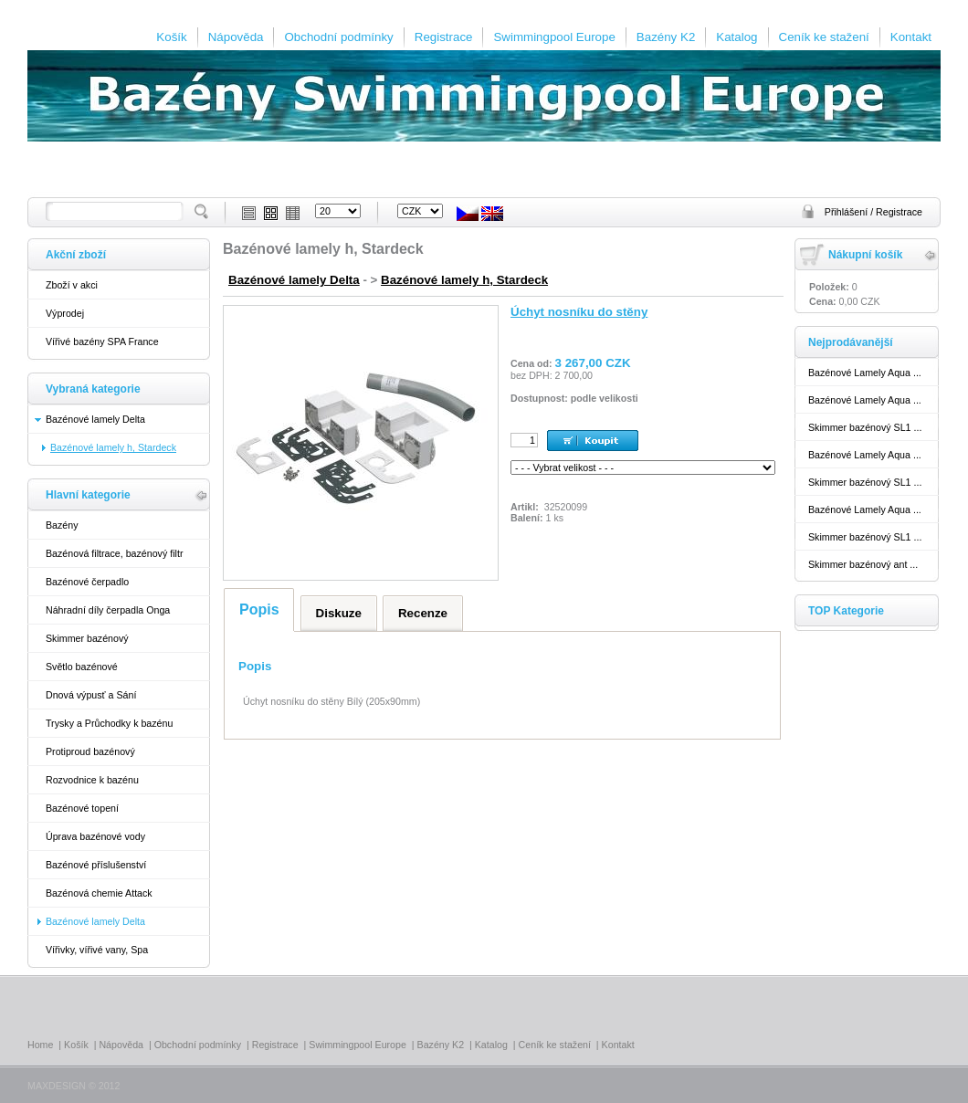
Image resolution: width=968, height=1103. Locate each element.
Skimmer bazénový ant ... (863, 564)
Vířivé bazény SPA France (102, 341)
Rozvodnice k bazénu (92, 779)
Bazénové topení (82, 808)
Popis (259, 609)
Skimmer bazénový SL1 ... (864, 427)
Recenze (422, 613)
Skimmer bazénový (87, 638)
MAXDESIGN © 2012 (73, 1085)
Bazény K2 (666, 37)
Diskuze (339, 613)
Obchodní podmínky (338, 37)
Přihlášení (847, 211)
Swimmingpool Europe (554, 37)
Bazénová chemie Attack (99, 893)
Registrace (444, 37)
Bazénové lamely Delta (95, 419)
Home (40, 1044)
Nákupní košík (865, 254)
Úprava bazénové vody (95, 836)
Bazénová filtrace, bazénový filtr (114, 553)
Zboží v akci (72, 284)
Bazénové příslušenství (96, 864)
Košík (171, 37)
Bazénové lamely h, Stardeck (464, 280)
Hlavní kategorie (88, 494)
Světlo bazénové (82, 666)
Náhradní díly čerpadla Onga (108, 609)
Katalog (736, 37)
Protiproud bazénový (90, 751)
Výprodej (65, 313)
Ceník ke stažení (824, 37)
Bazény (62, 525)
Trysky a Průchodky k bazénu (109, 723)
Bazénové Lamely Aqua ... (864, 372)
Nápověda (236, 37)
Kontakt (910, 37)
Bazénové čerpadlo (87, 581)
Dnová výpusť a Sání (91, 694)
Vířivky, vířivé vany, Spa (97, 949)
